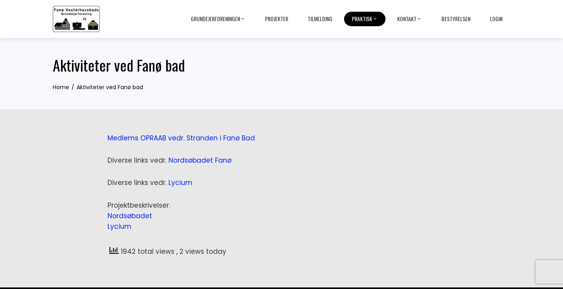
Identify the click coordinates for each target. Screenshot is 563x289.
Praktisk (365, 19)
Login (496, 18)
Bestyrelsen (455, 18)
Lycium (180, 182)
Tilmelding (320, 18)
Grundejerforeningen (218, 19)
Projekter (276, 18)
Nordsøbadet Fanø (200, 160)
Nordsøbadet (130, 216)
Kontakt (409, 19)
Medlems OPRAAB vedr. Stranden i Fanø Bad (181, 138)
